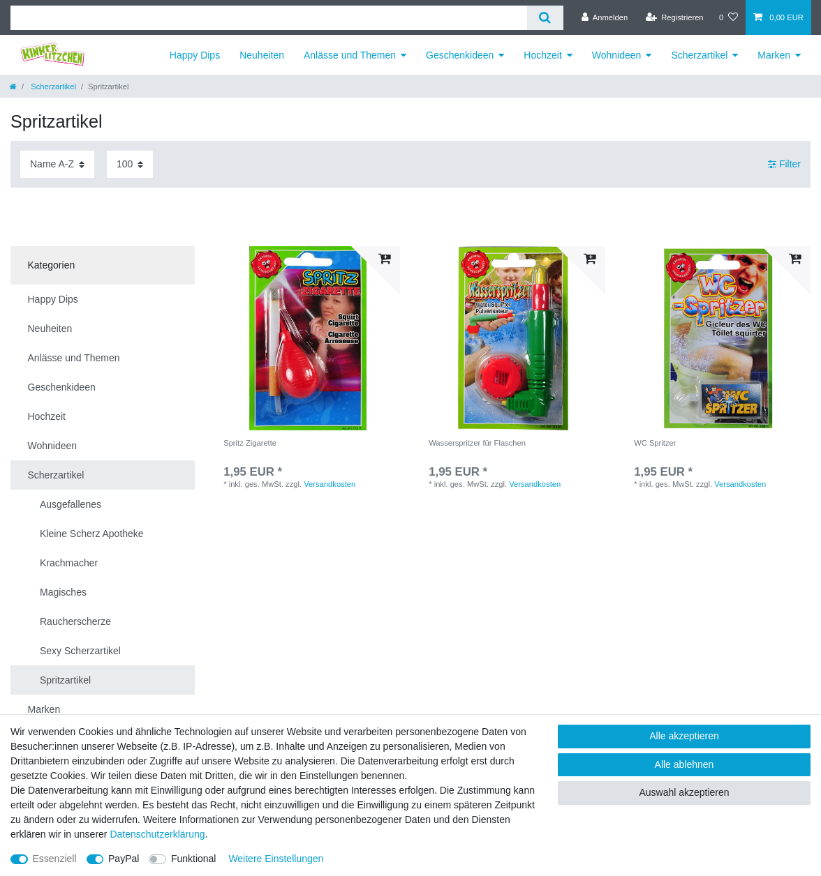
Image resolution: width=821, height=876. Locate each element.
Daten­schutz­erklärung (157, 834)
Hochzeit (542, 55)
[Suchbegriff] (268, 18)
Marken (773, 55)
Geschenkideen (460, 55)
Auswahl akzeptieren (684, 792)
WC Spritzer (655, 443)
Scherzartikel (699, 55)
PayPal (123, 858)
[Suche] (545, 18)
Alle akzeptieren (684, 735)
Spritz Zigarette (249, 443)
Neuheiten (261, 55)
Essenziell (55, 858)
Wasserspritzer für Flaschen (477, 443)
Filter (784, 163)
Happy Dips (195, 55)
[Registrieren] (674, 17)
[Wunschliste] (728, 17)
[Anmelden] (605, 17)
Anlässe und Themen (350, 55)
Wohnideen (617, 55)
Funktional (193, 858)
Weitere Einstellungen (275, 858)
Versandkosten (329, 484)
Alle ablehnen (684, 764)
